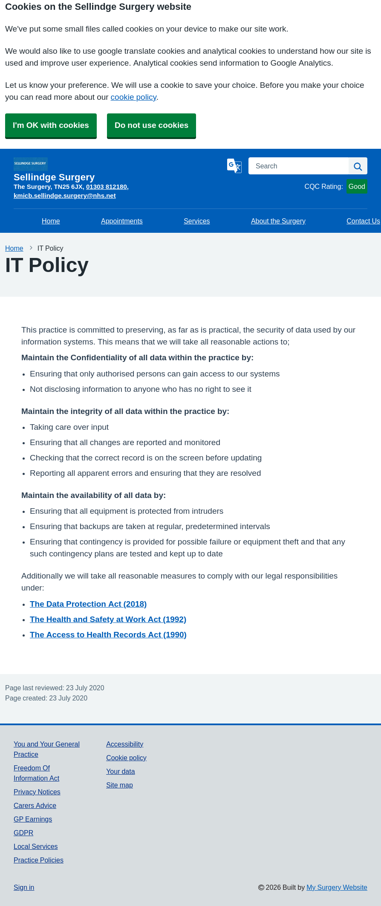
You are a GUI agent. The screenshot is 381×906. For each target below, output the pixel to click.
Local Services (36, 846)
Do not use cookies (151, 125)
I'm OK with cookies (51, 125)
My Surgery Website (336, 887)
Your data (120, 771)
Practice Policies (39, 860)
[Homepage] (119, 169)
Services (197, 220)
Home (51, 220)
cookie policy (133, 97)
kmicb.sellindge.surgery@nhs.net (65, 195)
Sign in (24, 887)
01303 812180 (106, 186)
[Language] (234, 165)
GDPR (23, 832)
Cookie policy (126, 757)
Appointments (122, 220)
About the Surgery (278, 220)
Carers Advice (35, 805)
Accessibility (124, 744)
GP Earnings (33, 819)
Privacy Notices (37, 791)
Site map (119, 785)
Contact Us (363, 220)
